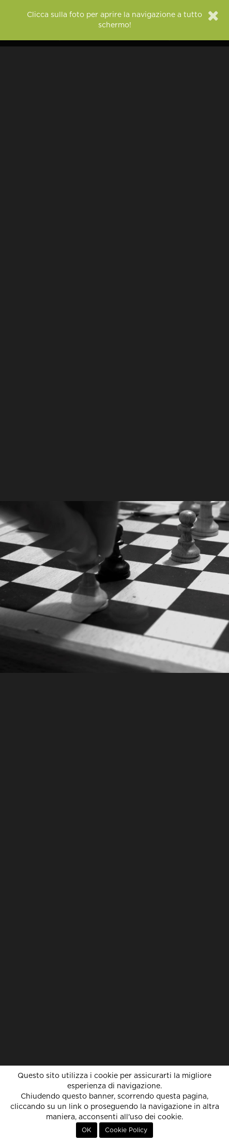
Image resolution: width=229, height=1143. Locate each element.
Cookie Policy (126, 1130)
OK (86, 1130)
